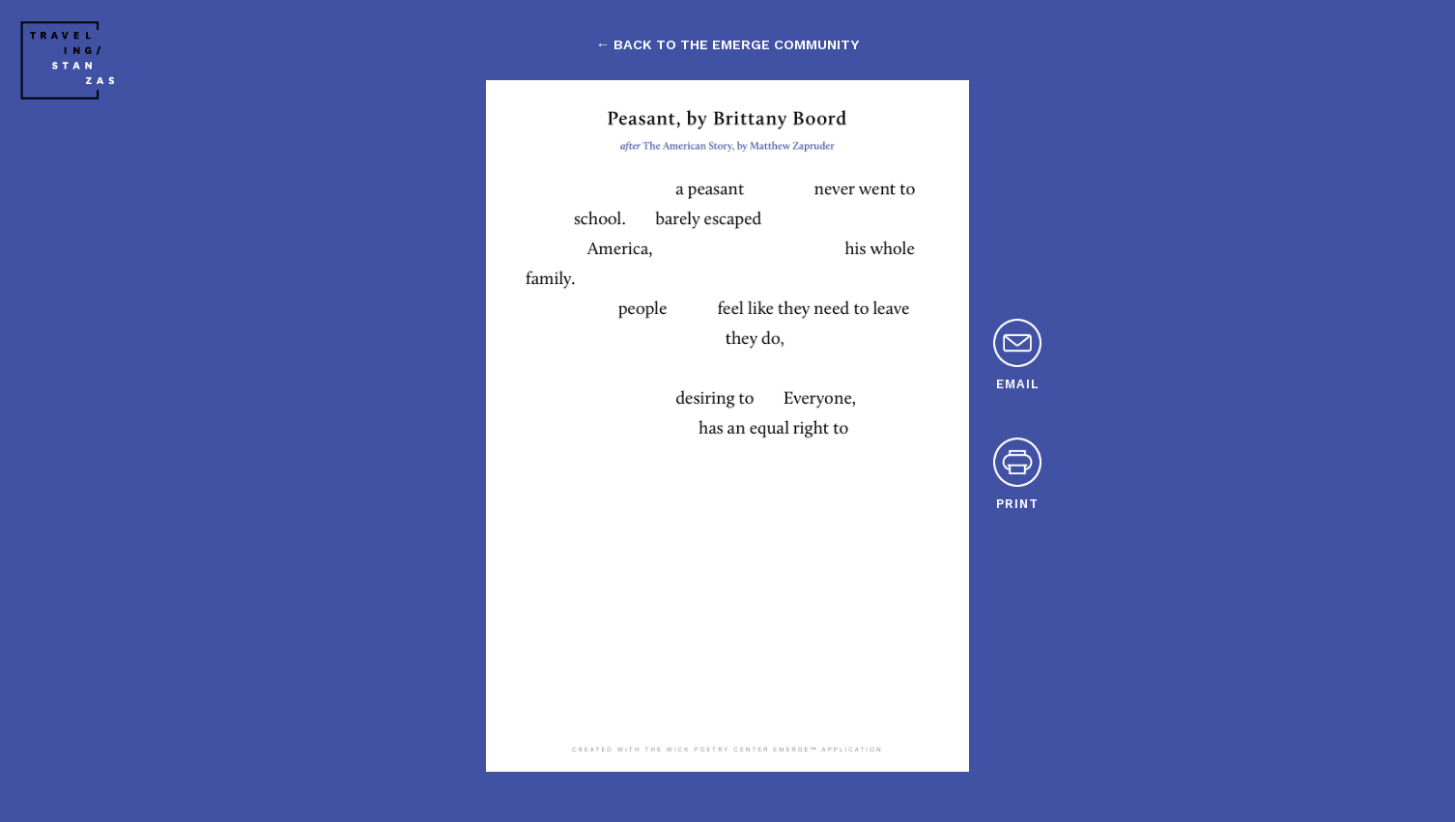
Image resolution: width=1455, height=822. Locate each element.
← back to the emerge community (727, 44)
